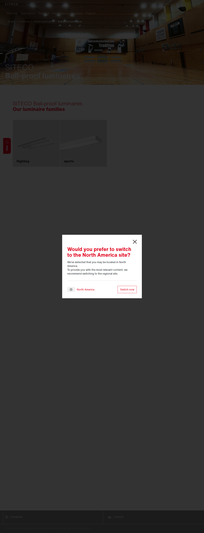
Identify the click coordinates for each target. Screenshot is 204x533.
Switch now (127, 289)
